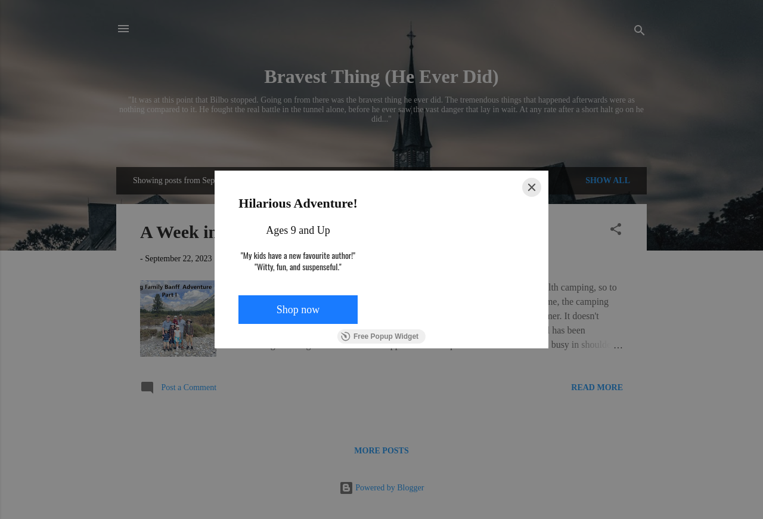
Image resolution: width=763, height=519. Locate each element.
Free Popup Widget (379, 336)
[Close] (531, 187)
